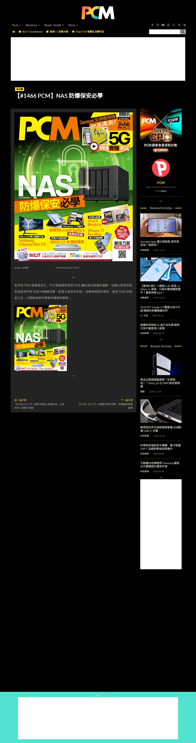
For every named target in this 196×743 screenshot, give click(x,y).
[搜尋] (183, 31)
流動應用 (144, 297)
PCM (25, 267)
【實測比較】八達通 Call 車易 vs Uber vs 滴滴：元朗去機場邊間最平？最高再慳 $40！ (160, 289)
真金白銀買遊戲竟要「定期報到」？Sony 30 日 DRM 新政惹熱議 (160, 383)
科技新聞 (144, 250)
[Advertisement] (98, 58)
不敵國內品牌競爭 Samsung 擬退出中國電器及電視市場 (159, 464)
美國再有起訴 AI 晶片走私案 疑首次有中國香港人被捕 (160, 326)
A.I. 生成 (144, 315)
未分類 (19, 89)
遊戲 (142, 391)
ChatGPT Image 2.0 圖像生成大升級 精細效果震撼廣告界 (160, 308)
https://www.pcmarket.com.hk (161, 187)
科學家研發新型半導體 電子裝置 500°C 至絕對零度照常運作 (160, 447)
